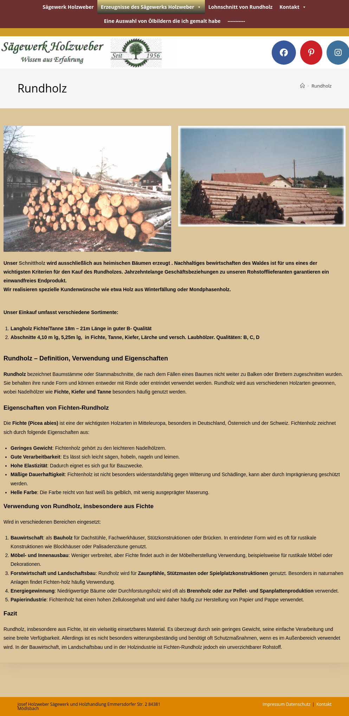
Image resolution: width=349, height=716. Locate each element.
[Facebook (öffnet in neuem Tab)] (284, 52)
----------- (236, 21)
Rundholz (321, 86)
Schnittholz (32, 263)
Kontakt (292, 7)
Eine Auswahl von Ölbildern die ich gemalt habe (162, 21)
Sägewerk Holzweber (68, 7)
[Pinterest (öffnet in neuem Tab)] (311, 52)
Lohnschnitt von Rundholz (240, 7)
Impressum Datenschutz (286, 704)
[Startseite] (302, 86)
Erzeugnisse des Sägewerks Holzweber (151, 7)
